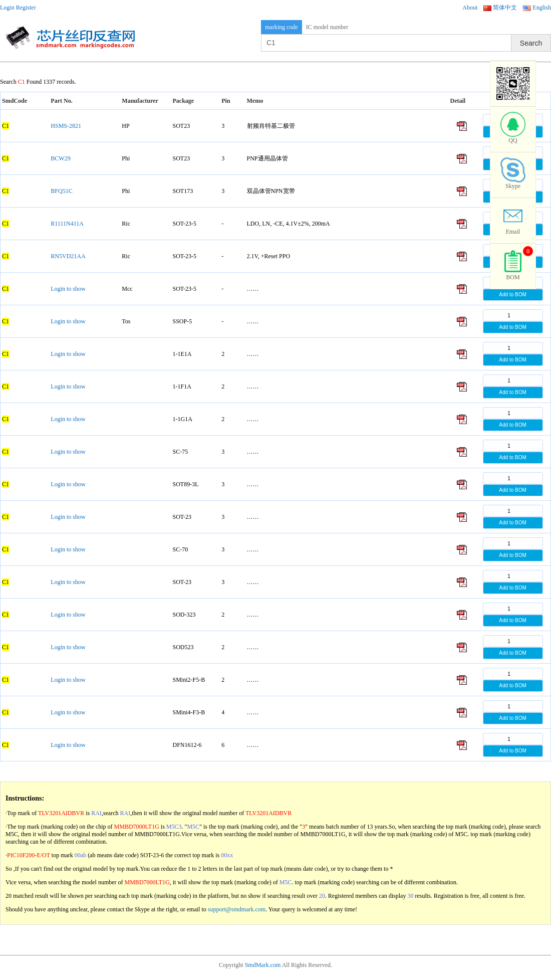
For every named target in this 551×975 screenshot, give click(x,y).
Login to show (68, 288)
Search (531, 43)
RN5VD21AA (68, 256)
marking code (281, 27)
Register (26, 7)
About (469, 7)
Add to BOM (512, 294)
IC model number (327, 27)
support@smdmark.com (236, 909)
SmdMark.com (263, 964)
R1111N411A (67, 223)
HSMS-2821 (66, 125)
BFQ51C (61, 190)
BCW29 (60, 158)
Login (7, 7)
